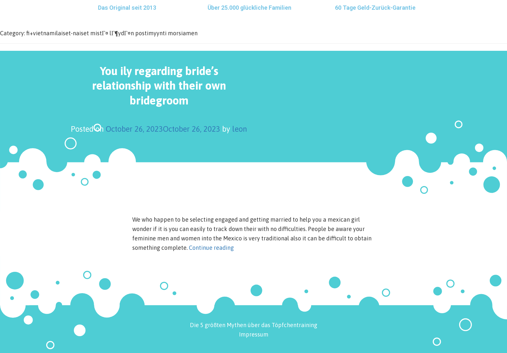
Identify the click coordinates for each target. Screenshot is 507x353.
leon (239, 129)
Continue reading (211, 247)
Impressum (253, 334)
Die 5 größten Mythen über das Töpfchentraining (253, 325)
